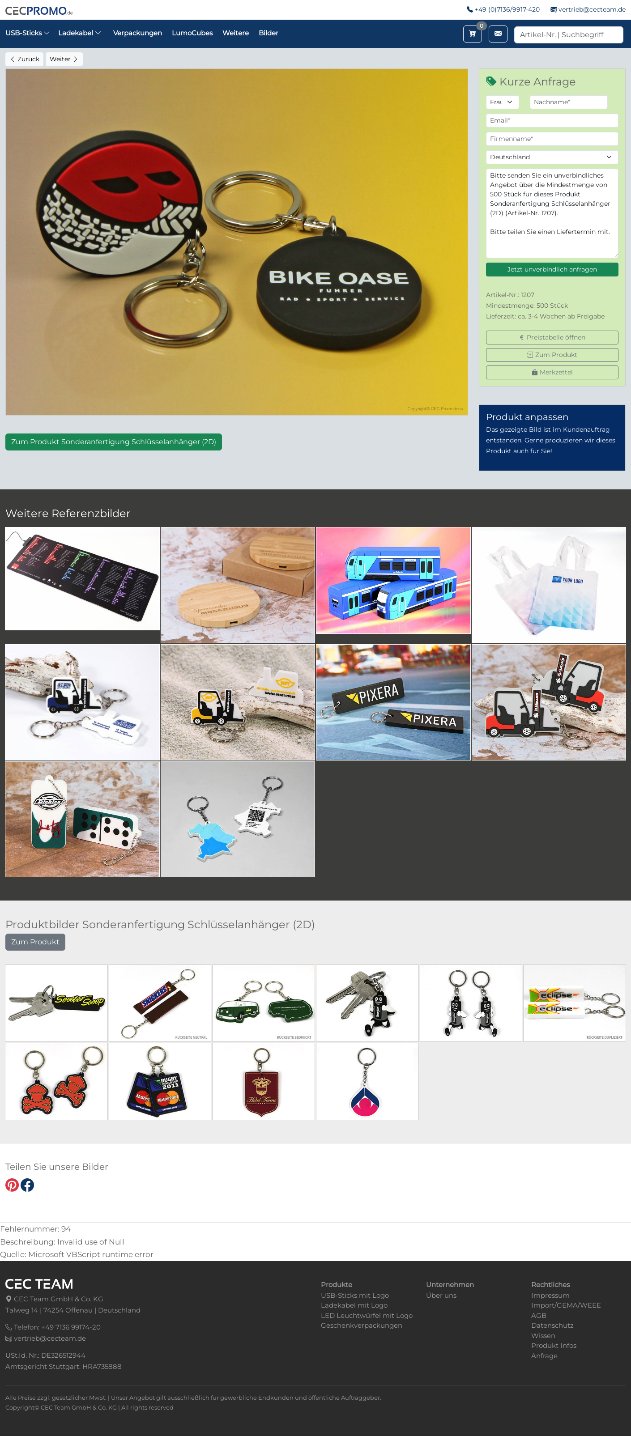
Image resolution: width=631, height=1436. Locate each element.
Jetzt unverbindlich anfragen (552, 269)
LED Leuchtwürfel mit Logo (367, 1315)
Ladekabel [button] (80, 33)
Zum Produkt (552, 355)
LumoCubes (192, 33)
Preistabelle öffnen (552, 337)
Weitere (235, 33)
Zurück (24, 59)
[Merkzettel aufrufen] (472, 33)
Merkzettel (552, 372)
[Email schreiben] (498, 33)
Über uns (441, 1295)
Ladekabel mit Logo (354, 1305)
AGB (538, 1315)
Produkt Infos (553, 1345)
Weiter (64, 59)
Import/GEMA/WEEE (566, 1305)
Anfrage (544, 1355)
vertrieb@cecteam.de (592, 9)
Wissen (543, 1335)
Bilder (268, 33)
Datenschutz (552, 1325)
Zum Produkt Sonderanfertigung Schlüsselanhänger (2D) (113, 442)
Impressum (550, 1295)
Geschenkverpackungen (361, 1325)
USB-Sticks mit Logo (355, 1295)
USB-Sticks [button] (27, 33)
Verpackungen (137, 33)
